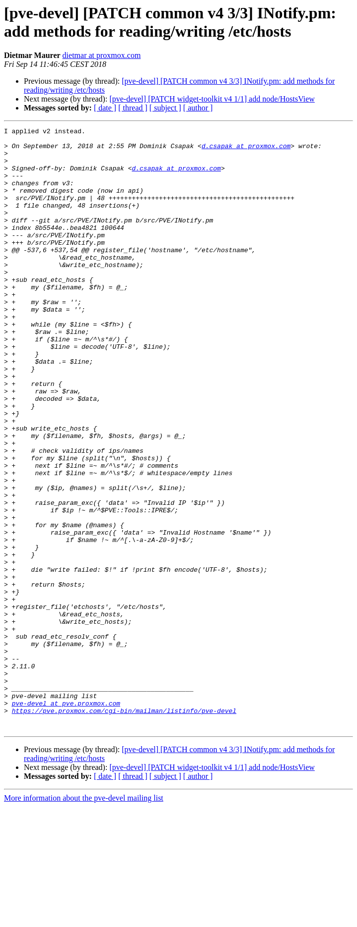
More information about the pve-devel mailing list (83, 918)
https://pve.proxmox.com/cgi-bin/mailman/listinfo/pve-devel (124, 827)
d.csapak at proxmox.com (246, 150)
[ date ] (105, 108)
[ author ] (198, 108)
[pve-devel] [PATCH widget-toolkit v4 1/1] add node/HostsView (212, 99)
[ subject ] (165, 108)
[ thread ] (132, 108)
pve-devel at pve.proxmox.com (66, 819)
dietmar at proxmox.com (102, 55)
